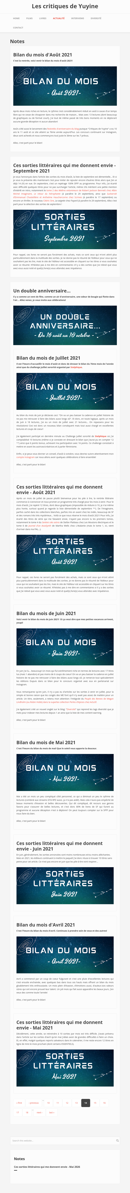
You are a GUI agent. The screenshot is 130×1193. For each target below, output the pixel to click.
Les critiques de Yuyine (65, 6)
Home (16, 18)
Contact (18, 27)
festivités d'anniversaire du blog (63, 128)
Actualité (58, 18)
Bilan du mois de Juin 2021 (46, 613)
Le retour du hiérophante (47, 193)
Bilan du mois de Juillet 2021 (48, 358)
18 (27, 1112)
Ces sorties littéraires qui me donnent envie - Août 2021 (59, 489)
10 (48, 1102)
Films (29, 18)
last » (51, 1112)
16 (104, 1102)
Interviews (77, 18)
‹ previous (34, 1102)
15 (95, 1102)
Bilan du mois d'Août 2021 (42, 55)
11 (58, 1102)
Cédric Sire (48, 200)
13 (76, 1102)
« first (19, 1102)
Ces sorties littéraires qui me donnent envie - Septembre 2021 (64, 168)
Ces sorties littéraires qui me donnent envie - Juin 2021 (59, 846)
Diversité (96, 18)
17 (17, 1112)
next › (39, 1112)
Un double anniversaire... (42, 291)
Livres (42, 18)
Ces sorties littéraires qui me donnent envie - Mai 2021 (59, 1025)
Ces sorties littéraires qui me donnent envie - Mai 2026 (47, 1167)
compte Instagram (25, 457)
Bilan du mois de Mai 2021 (46, 742)
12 (67, 1102)
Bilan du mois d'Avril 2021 (45, 925)
